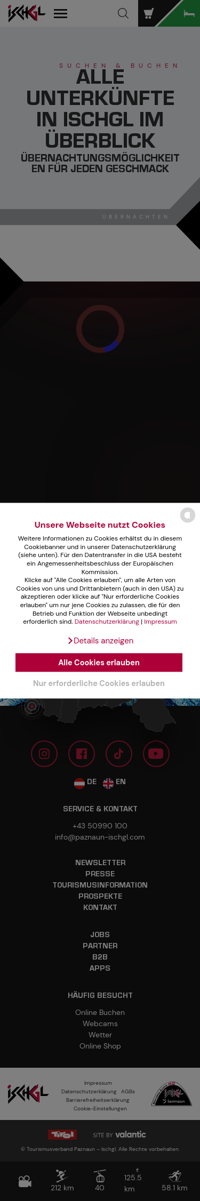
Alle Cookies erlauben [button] (99, 662)
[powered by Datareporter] (187, 522)
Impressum (160, 622)
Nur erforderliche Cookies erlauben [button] (99, 683)
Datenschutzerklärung (107, 622)
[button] (100, 640)
